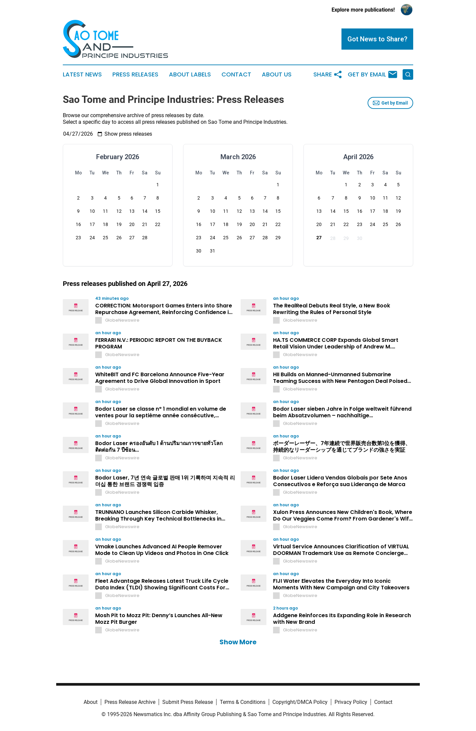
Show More (238, 642)
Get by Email (390, 103)
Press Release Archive (129, 702)
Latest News (82, 74)
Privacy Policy (351, 702)
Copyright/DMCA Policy (300, 702)
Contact (236, 74)
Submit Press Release (187, 702)
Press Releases (135, 74)
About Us (277, 74)
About (91, 702)
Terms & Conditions (242, 702)
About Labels (190, 74)
